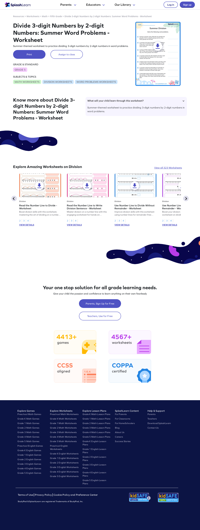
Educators (95, 4)
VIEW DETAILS (26, 225)
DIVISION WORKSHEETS (58, 81)
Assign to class (66, 54)
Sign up (187, 4)
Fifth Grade (56, 16)
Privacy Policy (43, 494)
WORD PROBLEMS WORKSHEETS (96, 81)
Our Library (125, 4)
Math (45, 16)
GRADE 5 (20, 69)
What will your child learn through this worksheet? (135, 100)
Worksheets (33, 16)
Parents (68, 4)
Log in (170, 4)
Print (29, 54)
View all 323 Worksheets (168, 167)
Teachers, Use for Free (100, 316)
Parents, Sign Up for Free (100, 303)
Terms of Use (26, 494)
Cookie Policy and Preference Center (76, 494)
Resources (18, 16)
